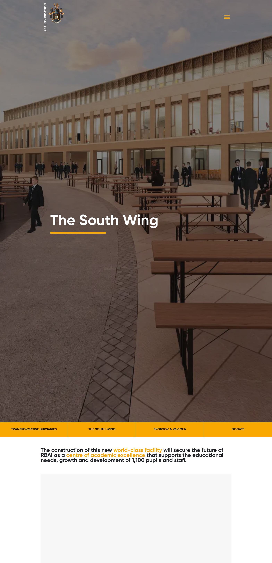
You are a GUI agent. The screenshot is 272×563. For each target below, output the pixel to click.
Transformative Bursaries (34, 429)
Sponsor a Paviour (170, 429)
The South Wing (102, 429)
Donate (238, 429)
